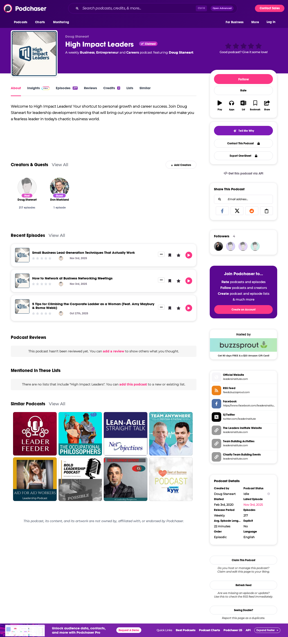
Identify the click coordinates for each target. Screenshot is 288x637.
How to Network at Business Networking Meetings (72, 278)
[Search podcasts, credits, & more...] (138, 8)
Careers (132, 52)
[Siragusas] (230, 246)
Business (87, 52)
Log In (271, 22)
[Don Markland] (59, 187)
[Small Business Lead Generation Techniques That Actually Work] (22, 255)
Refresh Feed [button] (244, 585)
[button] (22, 22)
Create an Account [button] (244, 309)
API (248, 630)
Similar (145, 88)
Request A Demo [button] (129, 630)
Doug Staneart (181, 52)
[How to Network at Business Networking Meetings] (22, 281)
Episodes (67, 88)
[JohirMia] (218, 246)
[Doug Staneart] (27, 187)
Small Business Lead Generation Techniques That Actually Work (83, 252)
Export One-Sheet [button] (243, 155)
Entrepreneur (107, 52)
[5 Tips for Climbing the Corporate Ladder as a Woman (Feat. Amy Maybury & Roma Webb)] (22, 306)
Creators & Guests (29, 165)
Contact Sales (270, 8)
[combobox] (152, 8)
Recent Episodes (28, 235)
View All (60, 164)
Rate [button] (243, 90)
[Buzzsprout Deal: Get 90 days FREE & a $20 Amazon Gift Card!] (243, 347)
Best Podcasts (185, 630)
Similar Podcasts (28, 404)
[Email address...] (243, 199)
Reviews (90, 88)
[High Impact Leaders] (34, 53)
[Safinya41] (255, 246)
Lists (129, 88)
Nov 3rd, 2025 (253, 504)
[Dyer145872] (243, 246)
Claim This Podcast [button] (243, 560)
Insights (38, 88)
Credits (111, 88)
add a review (113, 351)
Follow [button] (243, 79)
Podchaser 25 (232, 630)
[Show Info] (268, 494)
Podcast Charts (209, 630)
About (16, 88)
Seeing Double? (243, 610)
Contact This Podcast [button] (243, 143)
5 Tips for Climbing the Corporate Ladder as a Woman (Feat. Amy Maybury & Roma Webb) (93, 306)
